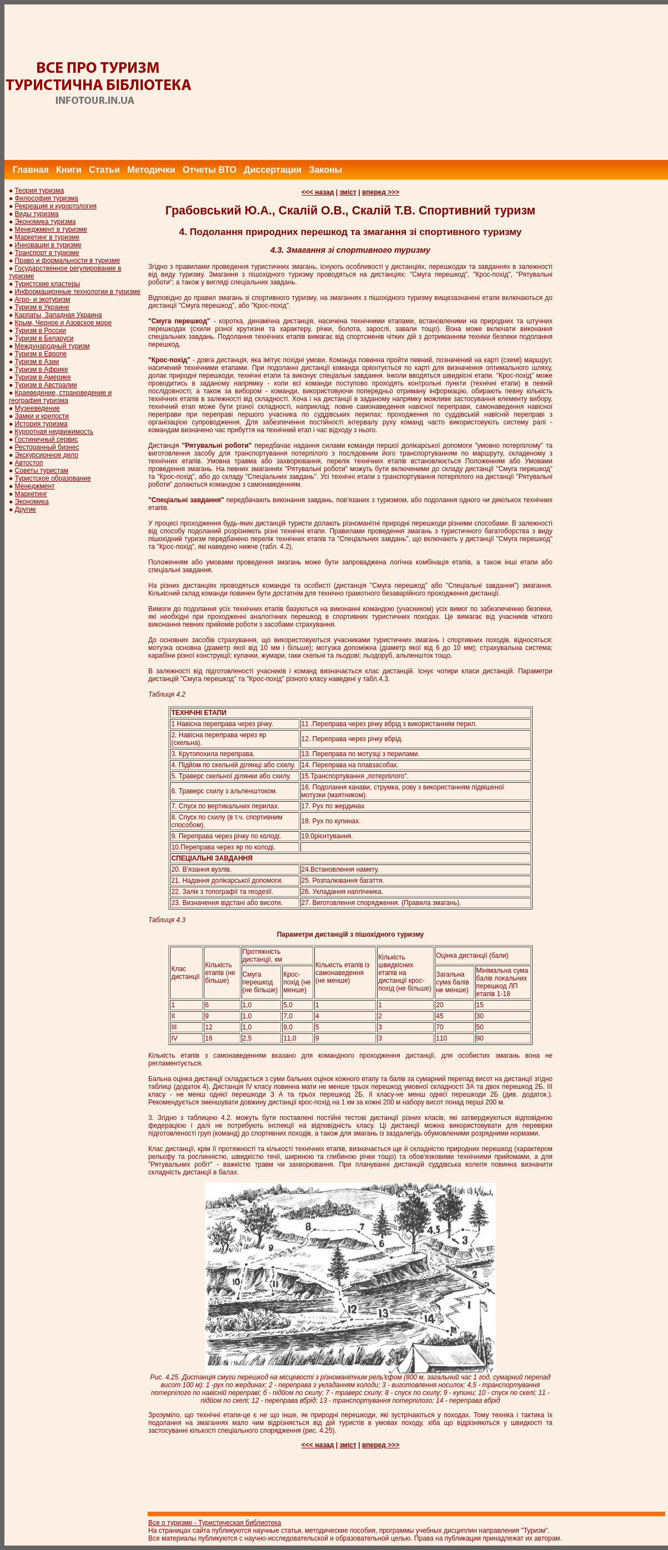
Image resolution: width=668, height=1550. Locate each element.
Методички (151, 169)
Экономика (32, 502)
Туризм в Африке (41, 369)
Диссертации (273, 169)
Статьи (104, 169)
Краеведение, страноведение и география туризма (60, 396)
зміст (347, 192)
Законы (325, 169)
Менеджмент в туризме (51, 229)
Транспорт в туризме (47, 253)
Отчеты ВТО (210, 169)
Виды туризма (37, 214)
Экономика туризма (45, 222)
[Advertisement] (466, 82)
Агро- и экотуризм (43, 299)
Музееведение (37, 408)
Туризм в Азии (37, 362)
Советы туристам (41, 470)
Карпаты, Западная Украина (58, 315)
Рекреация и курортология (56, 206)
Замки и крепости (42, 416)
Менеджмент (35, 486)
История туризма (41, 424)
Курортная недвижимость (54, 432)
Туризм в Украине (42, 307)
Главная (31, 169)
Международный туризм (52, 346)
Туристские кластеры (48, 284)
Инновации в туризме (48, 245)
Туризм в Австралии (46, 385)
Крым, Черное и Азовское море (63, 323)
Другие (25, 509)
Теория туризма (39, 190)
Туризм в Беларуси (44, 338)
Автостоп (29, 463)
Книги (69, 169)
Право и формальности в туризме (67, 260)
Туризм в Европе (41, 354)
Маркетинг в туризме (47, 237)
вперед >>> (380, 192)
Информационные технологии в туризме (77, 292)
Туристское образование (53, 478)
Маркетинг (31, 494)
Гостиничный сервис (46, 439)
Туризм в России (40, 330)
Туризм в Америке (43, 377)
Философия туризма (46, 198)
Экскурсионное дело (46, 455)
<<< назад (318, 192)
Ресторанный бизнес (47, 447)
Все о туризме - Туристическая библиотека (214, 1523)
